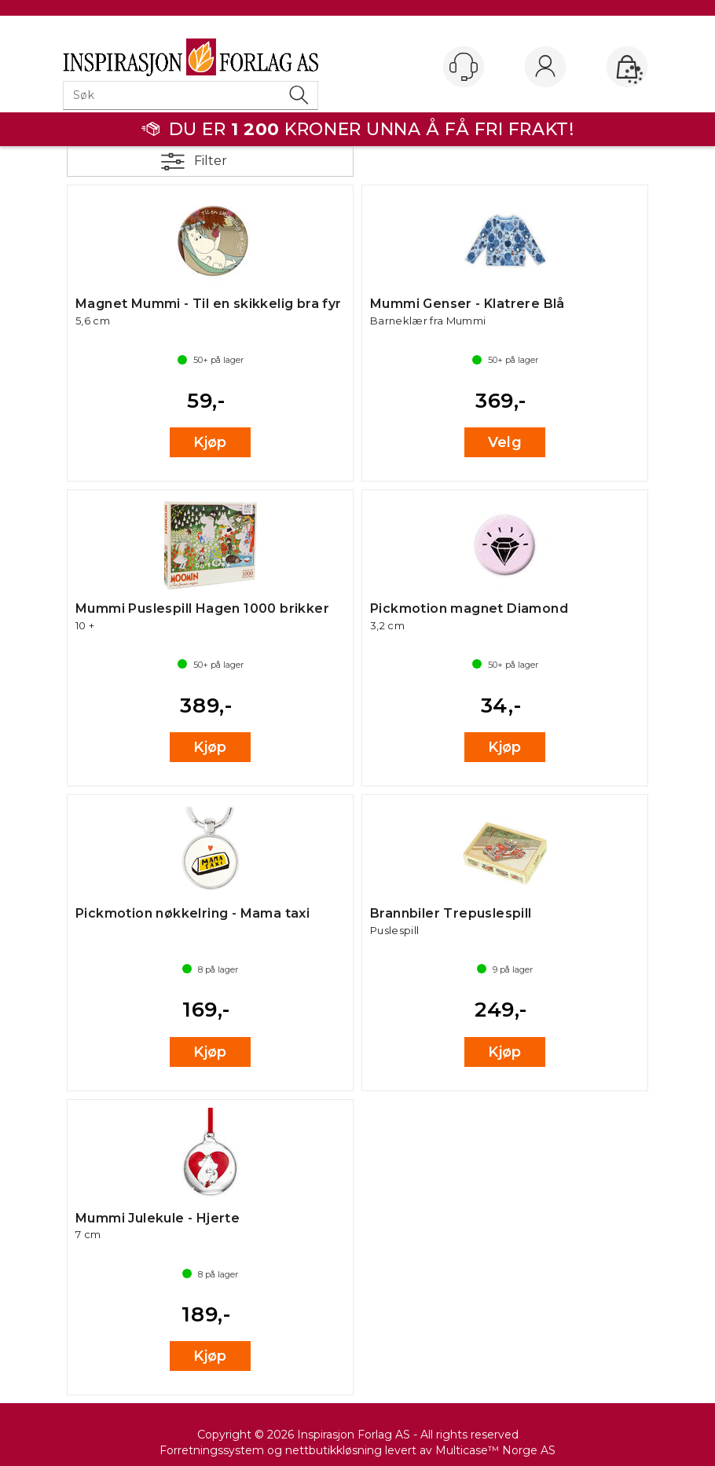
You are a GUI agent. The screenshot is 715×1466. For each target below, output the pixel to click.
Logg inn (545, 68)
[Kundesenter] (463, 67)
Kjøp (210, 442)
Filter (210, 160)
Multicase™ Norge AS (495, 1450)
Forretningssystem (212, 1450)
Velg (505, 442)
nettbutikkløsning (333, 1450)
